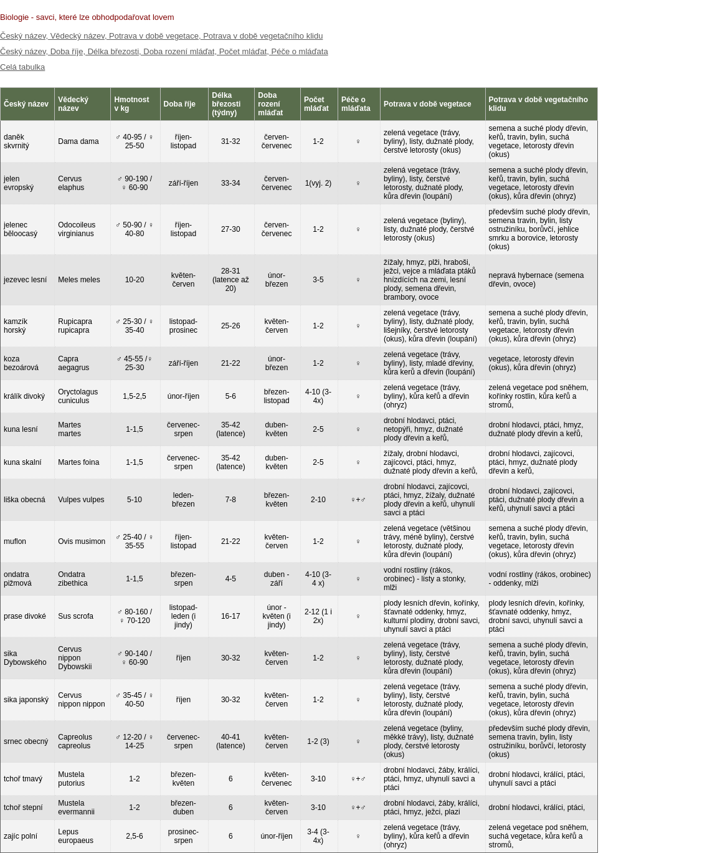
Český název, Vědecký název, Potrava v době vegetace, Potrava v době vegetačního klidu (161, 36)
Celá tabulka (22, 67)
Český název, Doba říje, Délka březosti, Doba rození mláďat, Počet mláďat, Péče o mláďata (164, 51)
